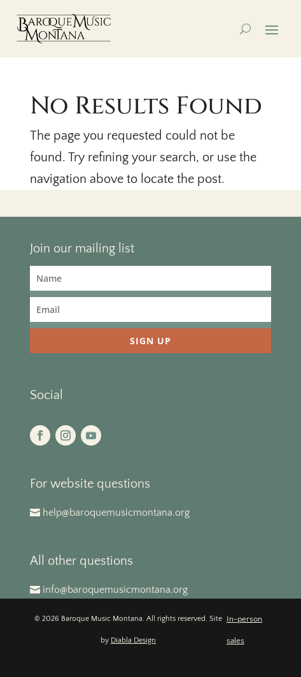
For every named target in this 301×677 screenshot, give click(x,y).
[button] (272, 29)
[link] (64, 29)
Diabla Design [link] (133, 640)
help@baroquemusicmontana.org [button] (116, 512)
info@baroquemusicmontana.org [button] (115, 589)
